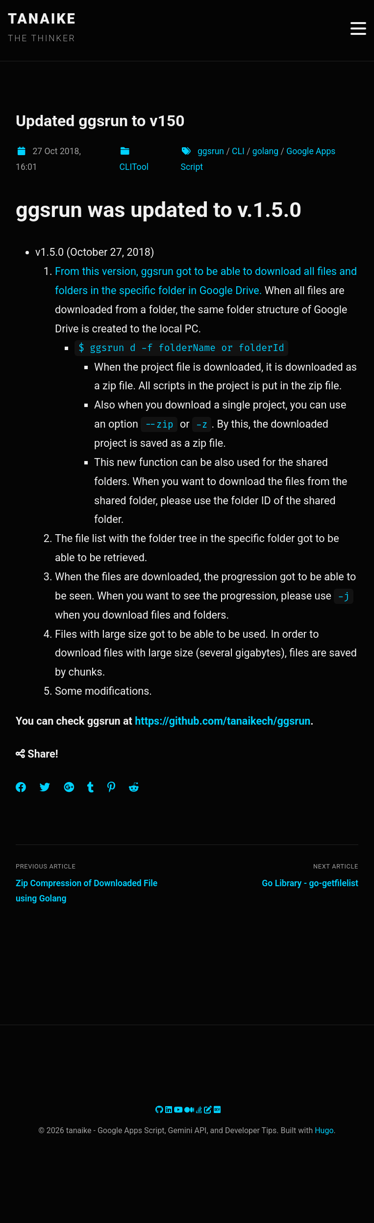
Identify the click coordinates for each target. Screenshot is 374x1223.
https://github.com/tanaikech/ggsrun (222, 721)
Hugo (324, 1130)
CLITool (134, 167)
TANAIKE (42, 18)
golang (265, 151)
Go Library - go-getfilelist (310, 883)
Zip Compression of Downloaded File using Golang (86, 891)
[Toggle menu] (358, 28)
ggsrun (211, 151)
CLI (238, 151)
